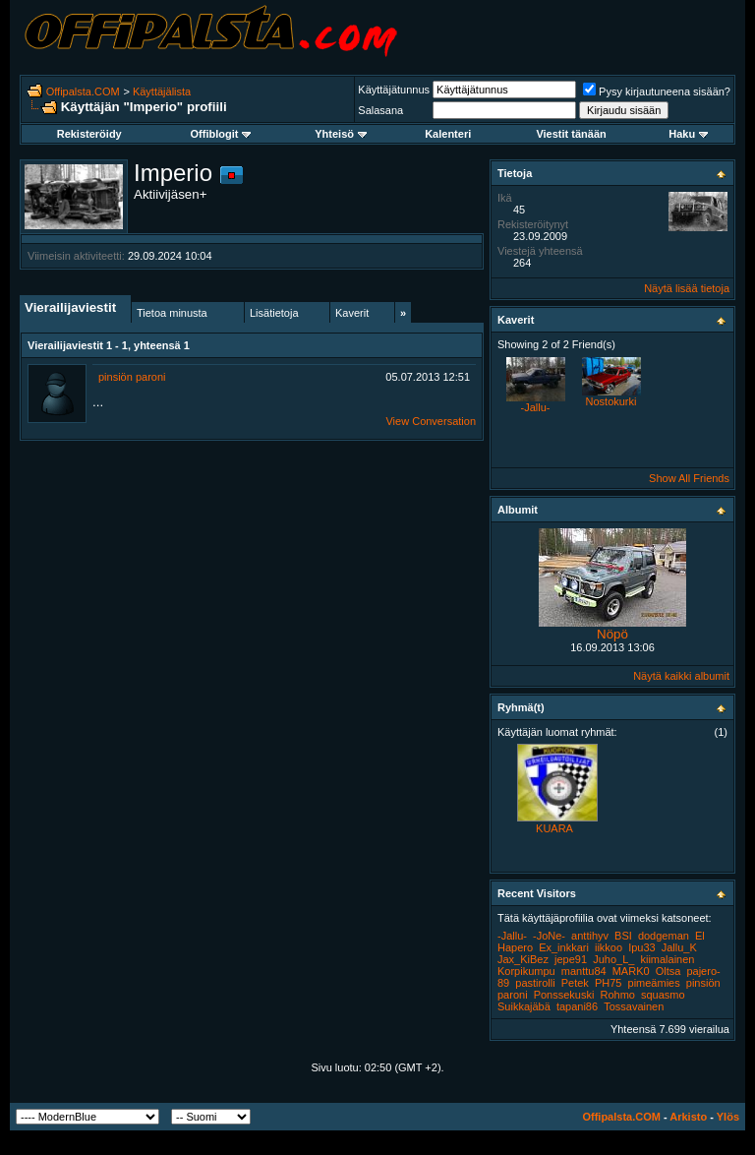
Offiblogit (221, 134)
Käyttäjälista (162, 91)
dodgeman (663, 936)
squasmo (663, 995)
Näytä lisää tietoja (686, 288)
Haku (688, 134)
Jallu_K (679, 947)
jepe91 (570, 959)
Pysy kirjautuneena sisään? (656, 91)
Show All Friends (689, 478)
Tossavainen (634, 1006)
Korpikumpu (526, 971)
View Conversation (430, 421)
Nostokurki (611, 401)
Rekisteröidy (89, 134)
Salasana (380, 110)
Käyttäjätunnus (394, 89)
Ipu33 (642, 947)
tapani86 (577, 1006)
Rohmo (617, 995)
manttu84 (584, 971)
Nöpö (612, 634)
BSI (623, 936)
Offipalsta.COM (83, 91)
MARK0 (631, 971)
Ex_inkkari (564, 947)
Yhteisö (341, 134)
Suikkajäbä (524, 1006)
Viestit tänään (571, 134)
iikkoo (608, 947)
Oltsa (668, 971)
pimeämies (654, 983)
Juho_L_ (613, 959)
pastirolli (534, 983)
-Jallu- (536, 407)
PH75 (608, 983)
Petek (575, 983)
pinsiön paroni (132, 377)
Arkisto (688, 1117)
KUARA (554, 828)
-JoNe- (549, 936)
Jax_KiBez (523, 959)
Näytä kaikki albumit (681, 676)
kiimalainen (667, 959)
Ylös (728, 1117)
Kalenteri (448, 134)
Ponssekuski (564, 995)
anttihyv (590, 936)
